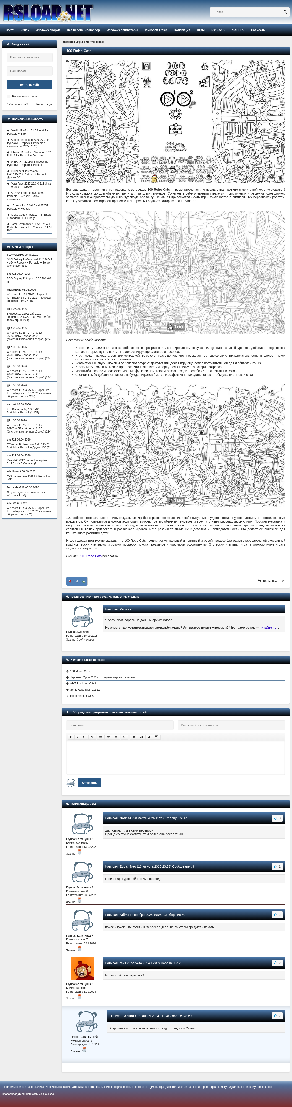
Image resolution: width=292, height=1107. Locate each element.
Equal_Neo (128, 866)
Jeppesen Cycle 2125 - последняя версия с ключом (102, 677)
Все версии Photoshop (83, 30)
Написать (258, 30)
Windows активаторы (122, 30)
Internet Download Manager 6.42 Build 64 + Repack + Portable (29, 154)
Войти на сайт (29, 84)
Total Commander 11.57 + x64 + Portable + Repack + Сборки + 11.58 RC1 (29, 227)
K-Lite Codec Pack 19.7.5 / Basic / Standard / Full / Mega (29, 216)
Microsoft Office (156, 30)
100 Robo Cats (91, 556)
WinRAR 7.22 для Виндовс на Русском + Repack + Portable (27, 163)
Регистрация (44, 104)
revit (123, 963)
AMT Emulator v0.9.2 (83, 683)
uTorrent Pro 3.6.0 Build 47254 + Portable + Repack (28, 207)
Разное (216, 30)
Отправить (89, 782)
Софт (10, 30)
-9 (77, 581)
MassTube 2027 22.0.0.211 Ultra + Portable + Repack (29, 185)
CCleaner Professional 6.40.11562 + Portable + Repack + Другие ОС (28, 174)
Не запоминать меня (25, 96)
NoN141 (125, 818)
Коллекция (182, 30)
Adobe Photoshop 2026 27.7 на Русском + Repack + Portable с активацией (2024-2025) (28, 143)
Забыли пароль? (17, 104)
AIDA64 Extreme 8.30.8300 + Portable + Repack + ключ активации (27, 196)
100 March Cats (80, 671)
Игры (201, 30)
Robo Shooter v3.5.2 (82, 695)
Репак (25, 30)
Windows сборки (48, 30)
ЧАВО (236, 30)
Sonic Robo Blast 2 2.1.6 (85, 689)
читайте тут (269, 627)
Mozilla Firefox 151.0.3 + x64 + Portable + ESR (27, 132)
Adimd (125, 915)
